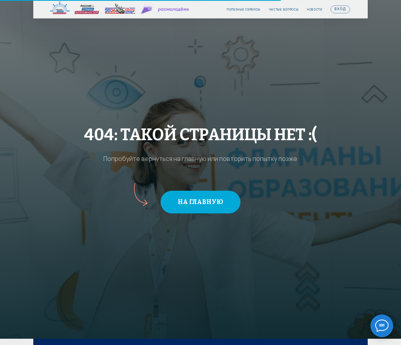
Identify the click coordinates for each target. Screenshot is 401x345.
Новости (314, 9)
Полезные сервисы (243, 9)
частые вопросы (284, 9)
